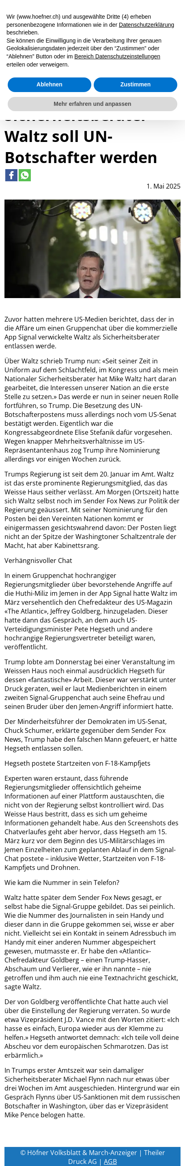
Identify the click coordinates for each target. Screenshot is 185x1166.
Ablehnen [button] (49, 84)
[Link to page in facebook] (11, 175)
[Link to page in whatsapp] (25, 175)
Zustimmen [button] (135, 84)
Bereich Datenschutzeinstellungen (117, 56)
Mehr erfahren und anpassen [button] (92, 104)
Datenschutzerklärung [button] (146, 24)
